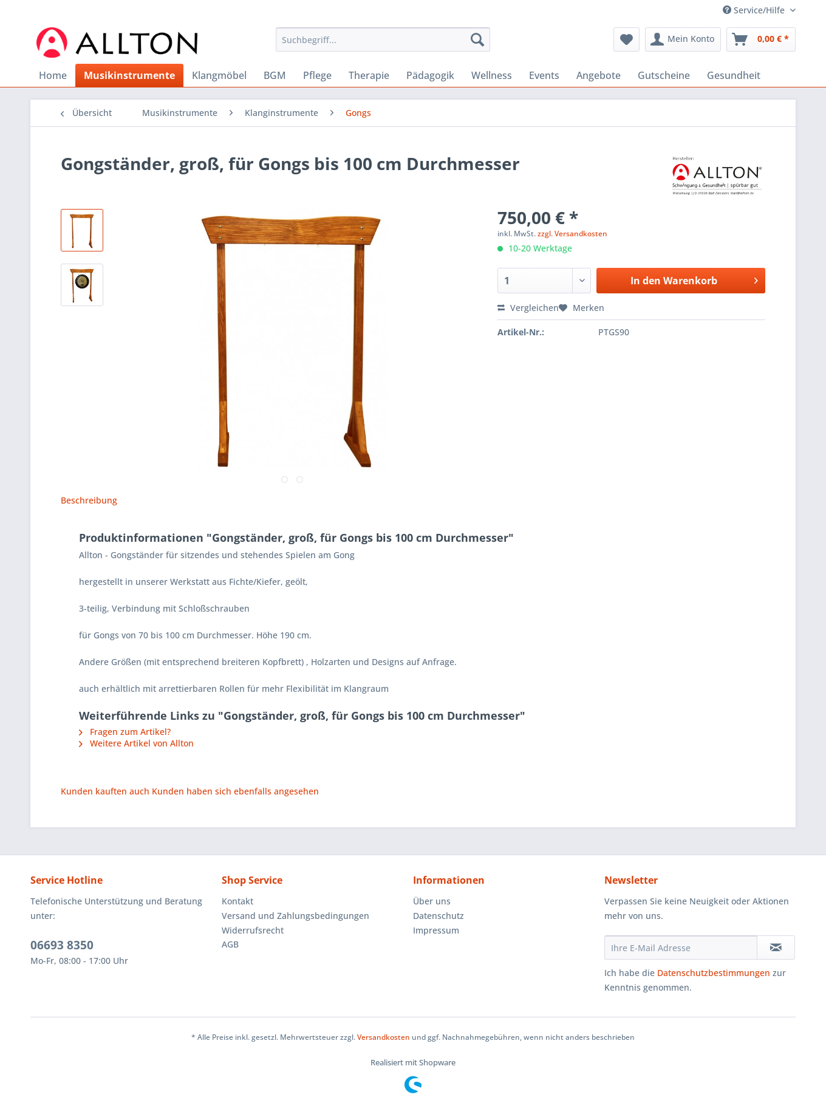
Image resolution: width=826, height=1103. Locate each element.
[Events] (544, 75)
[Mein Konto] (683, 39)
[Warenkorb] (761, 39)
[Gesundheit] (733, 75)
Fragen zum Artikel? (125, 731)
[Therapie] (369, 75)
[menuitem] (383, 45)
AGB (230, 944)
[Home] (52, 75)
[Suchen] (477, 39)
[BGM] (275, 75)
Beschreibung (89, 500)
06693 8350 (62, 945)
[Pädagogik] (430, 75)
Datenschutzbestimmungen (713, 972)
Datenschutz (438, 915)
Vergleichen (528, 307)
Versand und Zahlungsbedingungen (295, 915)
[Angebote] (598, 75)
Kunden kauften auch (105, 791)
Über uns (432, 901)
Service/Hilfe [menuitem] (755, 10)
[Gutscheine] (663, 75)
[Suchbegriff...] (383, 39)
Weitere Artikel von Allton (136, 743)
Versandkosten (383, 1037)
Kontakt (237, 901)
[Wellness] (492, 75)
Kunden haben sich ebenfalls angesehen (235, 791)
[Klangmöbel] (219, 75)
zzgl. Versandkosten (572, 233)
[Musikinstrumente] (129, 75)
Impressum (436, 930)
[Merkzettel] (626, 39)
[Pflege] (317, 75)
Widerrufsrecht (253, 930)
